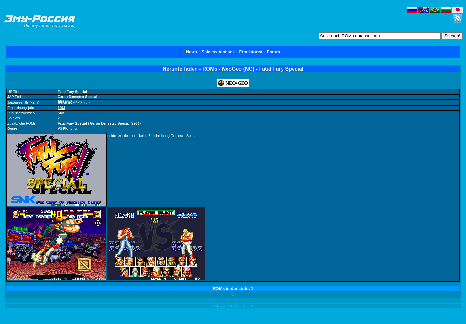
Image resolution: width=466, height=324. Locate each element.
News (191, 52)
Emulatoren (250, 52)
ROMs (209, 69)
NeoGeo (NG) (238, 69)
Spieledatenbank (218, 52)
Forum (273, 52)
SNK (61, 113)
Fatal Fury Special (281, 69)
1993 (61, 108)
